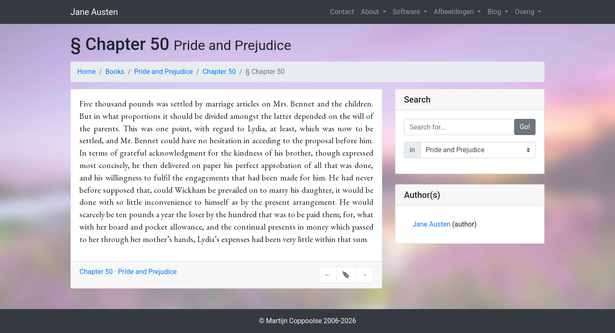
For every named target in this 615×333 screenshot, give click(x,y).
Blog (495, 12)
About (371, 12)
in (412, 150)
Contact (342, 12)
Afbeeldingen (455, 12)
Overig (525, 12)
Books (115, 72)
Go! (525, 127)
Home (86, 72)
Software (407, 12)
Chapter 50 (219, 72)
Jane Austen (94, 12)
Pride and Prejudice (163, 72)
